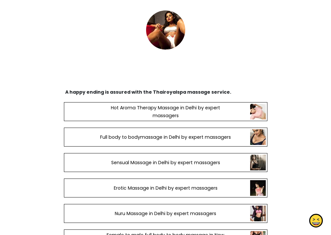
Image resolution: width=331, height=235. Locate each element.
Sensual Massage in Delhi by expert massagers (165, 162)
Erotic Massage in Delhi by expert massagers (165, 188)
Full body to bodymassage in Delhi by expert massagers (165, 137)
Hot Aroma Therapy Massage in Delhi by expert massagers (165, 111)
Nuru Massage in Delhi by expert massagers (165, 213)
